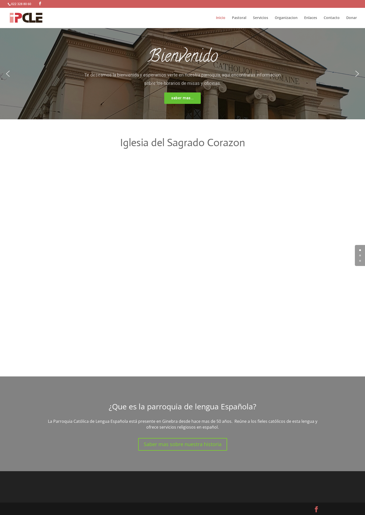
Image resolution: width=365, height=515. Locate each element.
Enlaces (310, 18)
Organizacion (286, 18)
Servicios (260, 18)
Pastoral (239, 18)
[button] (8, 74)
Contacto (332, 18)
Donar (351, 18)
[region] (182, 73)
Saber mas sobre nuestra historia (183, 444)
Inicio (220, 18)
